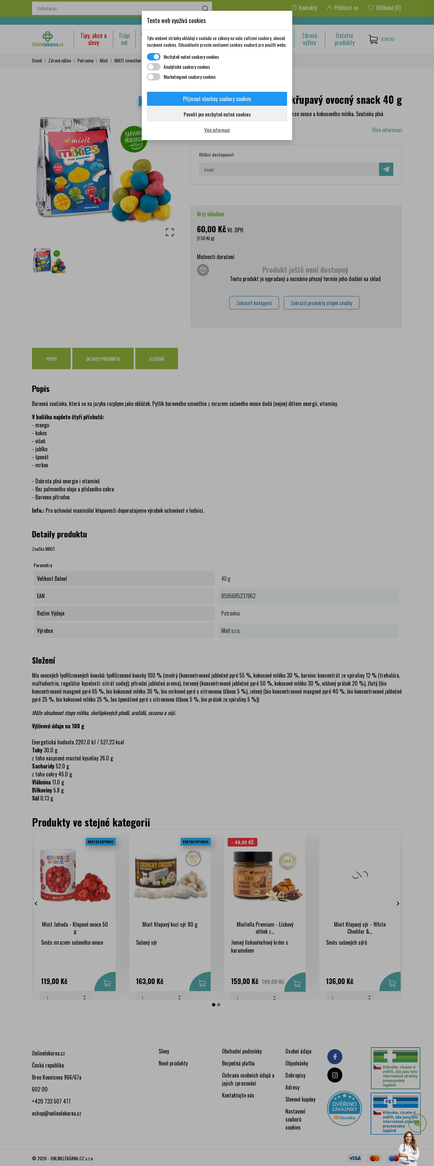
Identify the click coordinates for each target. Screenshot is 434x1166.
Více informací (217, 129)
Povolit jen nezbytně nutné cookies (217, 114)
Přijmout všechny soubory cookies (217, 99)
